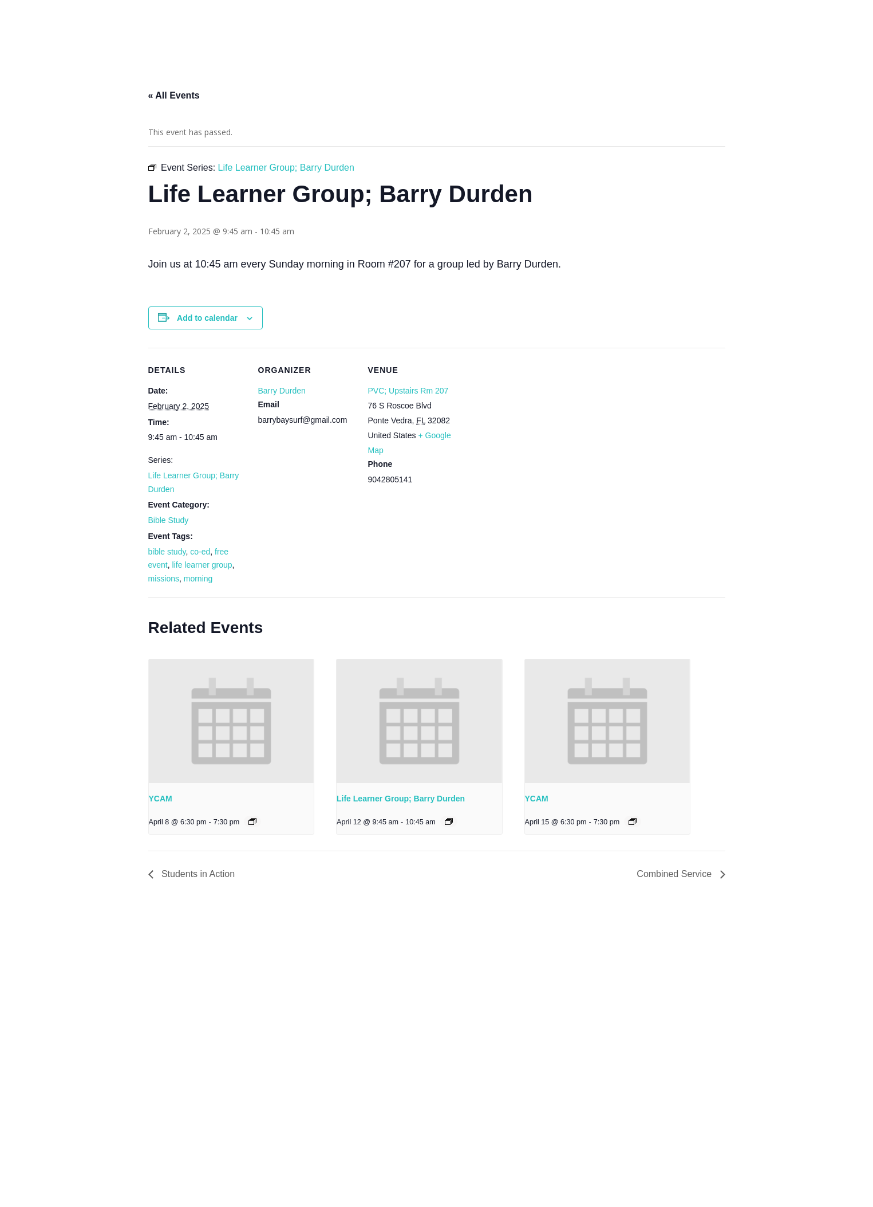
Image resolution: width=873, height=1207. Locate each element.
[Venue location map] (538, 426)
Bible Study (168, 520)
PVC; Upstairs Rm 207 (408, 390)
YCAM (160, 798)
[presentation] (231, 721)
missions (163, 578)
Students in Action (197, 874)
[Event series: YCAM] (252, 821)
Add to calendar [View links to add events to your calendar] (207, 318)
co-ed (200, 551)
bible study (167, 551)
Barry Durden (282, 390)
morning (198, 578)
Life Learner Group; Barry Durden (401, 798)
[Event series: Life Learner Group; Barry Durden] (449, 821)
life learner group (202, 564)
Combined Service (675, 874)
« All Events (174, 95)
